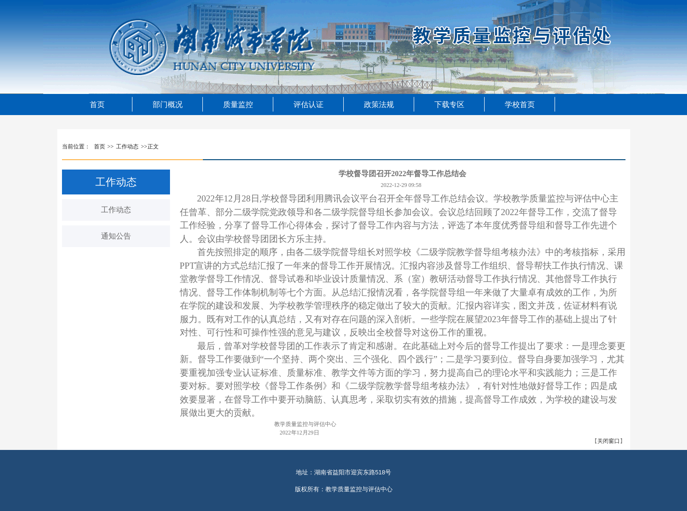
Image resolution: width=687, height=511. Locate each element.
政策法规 (379, 104)
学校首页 (520, 104)
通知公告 (116, 236)
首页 (97, 104)
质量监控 (238, 104)
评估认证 (308, 104)
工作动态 (116, 210)
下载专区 (449, 104)
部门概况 (168, 104)
